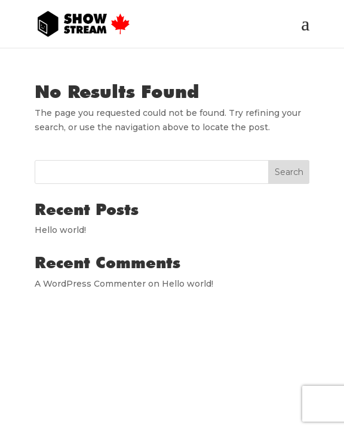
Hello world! (60, 230)
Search (289, 172)
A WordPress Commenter (90, 283)
